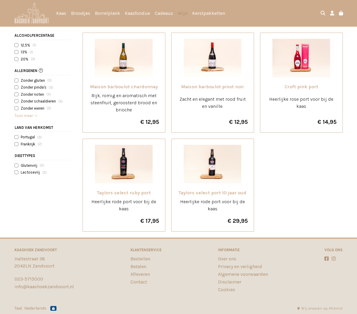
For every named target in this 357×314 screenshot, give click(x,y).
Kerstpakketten (208, 13)
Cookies (226, 289)
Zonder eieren (36, 108)
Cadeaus (164, 13)
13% (27, 52)
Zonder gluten (36, 80)
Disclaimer (229, 282)
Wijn (183, 13)
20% (28, 59)
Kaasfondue (137, 13)
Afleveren (140, 274)
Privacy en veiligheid (240, 266)
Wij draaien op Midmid (320, 308)
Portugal (31, 137)
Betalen (138, 266)
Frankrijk (31, 144)
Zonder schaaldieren (42, 101)
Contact (138, 282)
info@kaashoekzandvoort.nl (44, 286)
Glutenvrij (32, 165)
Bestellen (140, 259)
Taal (18, 308)
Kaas (61, 13)
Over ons (227, 259)
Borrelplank (107, 13)
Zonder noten (36, 94)
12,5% (28, 45)
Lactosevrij (34, 172)
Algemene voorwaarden (243, 274)
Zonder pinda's (37, 87)
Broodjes (80, 13)
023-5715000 (28, 279)
